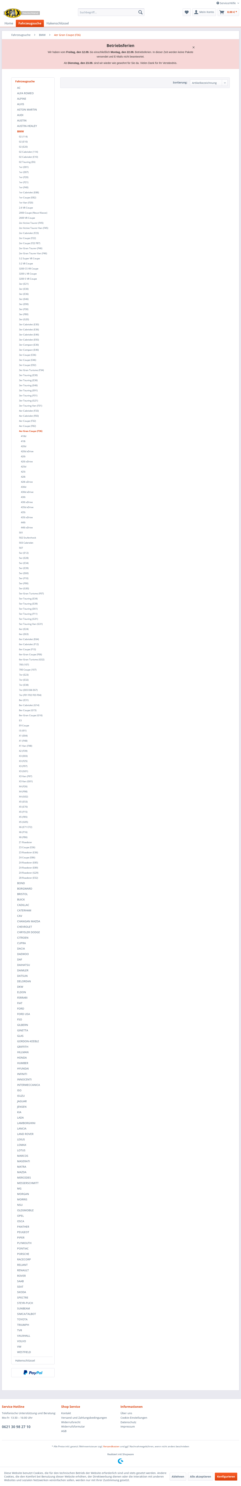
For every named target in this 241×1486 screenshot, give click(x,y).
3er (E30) (24, 289)
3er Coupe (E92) (27, 365)
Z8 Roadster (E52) (28, 877)
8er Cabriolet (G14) (29, 705)
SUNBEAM (23, 1308)
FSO (19, 1019)
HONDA (22, 1057)
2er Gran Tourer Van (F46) (33, 253)
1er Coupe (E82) (27, 197)
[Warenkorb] (228, 12)
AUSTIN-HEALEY (27, 126)
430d (23, 487)
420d (23, 446)
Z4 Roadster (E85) (28, 862)
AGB (63, 1431)
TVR (19, 1330)
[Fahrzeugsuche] (30, 23)
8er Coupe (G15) (28, 710)
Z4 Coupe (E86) (27, 857)
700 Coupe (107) (28, 669)
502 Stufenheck (27, 537)
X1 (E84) (23, 735)
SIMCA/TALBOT (26, 1314)
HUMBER (22, 1063)
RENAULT (23, 1270)
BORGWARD (24, 888)
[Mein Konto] (204, 12)
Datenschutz (128, 1422)
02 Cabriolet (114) (28, 151)
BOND (21, 883)
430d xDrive (27, 492)
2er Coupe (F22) (27, 238)
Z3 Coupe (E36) (27, 847)
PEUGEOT (23, 1232)
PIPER (20, 1237)
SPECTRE (22, 1297)
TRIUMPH (23, 1325)
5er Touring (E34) (28, 598)
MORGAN (23, 1194)
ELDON (21, 992)
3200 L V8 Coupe (28, 273)
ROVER (21, 1275)
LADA (20, 1117)
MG (19, 1188)
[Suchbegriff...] (111, 12)
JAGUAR (22, 1101)
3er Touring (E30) (28, 375)
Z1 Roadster (25, 842)
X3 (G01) (23, 771)
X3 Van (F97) (25, 776)
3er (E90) (24, 304)
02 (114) (23, 136)
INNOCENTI (24, 1079)
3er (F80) (23, 314)
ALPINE (21, 98)
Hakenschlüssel (25, 1360)
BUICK (21, 899)
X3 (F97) (23, 766)
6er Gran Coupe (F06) (30, 654)
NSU (20, 1205)
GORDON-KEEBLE (28, 1041)
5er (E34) (24, 563)
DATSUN (22, 976)
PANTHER (23, 1226)
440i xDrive (27, 527)
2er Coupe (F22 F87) (29, 243)
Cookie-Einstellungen (133, 1417)
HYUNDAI (23, 1068)
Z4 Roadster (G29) (28, 872)
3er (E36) (24, 294)
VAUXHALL (23, 1335)
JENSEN (22, 1106)
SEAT (20, 1286)
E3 (20, 720)
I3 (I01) (23, 730)
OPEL (20, 1215)
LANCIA (21, 1128)
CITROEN (22, 937)
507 (21, 547)
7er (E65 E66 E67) (28, 690)
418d (23, 436)
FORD (20, 1008)
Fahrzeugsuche (25, 81)
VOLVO (21, 1341)
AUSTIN (22, 120)
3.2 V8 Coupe (26, 263)
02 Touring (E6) (27, 162)
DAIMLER (22, 970)
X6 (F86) (23, 837)
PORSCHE (23, 1254)
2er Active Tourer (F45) (31, 223)
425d (23, 466)
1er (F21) (23, 182)
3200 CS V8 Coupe (28, 268)
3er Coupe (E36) (27, 355)
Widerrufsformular (73, 1426)
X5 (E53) (23, 801)
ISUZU (21, 1096)
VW (19, 1346)
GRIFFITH (22, 1046)
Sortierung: (180, 82)
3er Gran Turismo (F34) (31, 370)
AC (19, 88)
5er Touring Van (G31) (31, 624)
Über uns (126, 1413)
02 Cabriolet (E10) (28, 157)
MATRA (21, 1166)
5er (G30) (24, 588)
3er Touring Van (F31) (30, 405)
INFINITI (22, 1074)
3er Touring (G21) (28, 400)
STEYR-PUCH (25, 1303)
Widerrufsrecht (70, 1422)
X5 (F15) (23, 811)
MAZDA (21, 1172)
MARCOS (22, 1156)
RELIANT (22, 1265)
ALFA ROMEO (25, 93)
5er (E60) (24, 573)
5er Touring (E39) (28, 603)
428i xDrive (27, 481)
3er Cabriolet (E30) (29, 324)
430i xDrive (27, 502)
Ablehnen (178, 1476)
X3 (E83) (23, 756)
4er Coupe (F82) (27, 426)
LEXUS (21, 1139)
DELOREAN (24, 981)
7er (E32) (24, 679)
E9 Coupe (24, 725)
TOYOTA (22, 1319)
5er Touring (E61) (28, 608)
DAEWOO (23, 954)
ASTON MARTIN (27, 109)
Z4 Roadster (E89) (28, 867)
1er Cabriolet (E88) (29, 192)
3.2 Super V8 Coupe (29, 258)
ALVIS (20, 104)
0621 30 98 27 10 (16, 1426)
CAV (19, 916)
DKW (20, 986)
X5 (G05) (23, 822)
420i (23, 456)
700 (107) (24, 664)
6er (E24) (24, 629)
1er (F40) (23, 187)
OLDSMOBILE (25, 1210)
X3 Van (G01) (26, 781)
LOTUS (21, 1150)
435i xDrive (27, 517)
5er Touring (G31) (28, 618)
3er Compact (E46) (29, 349)
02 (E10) (23, 141)
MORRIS (22, 1199)
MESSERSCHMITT (28, 1183)
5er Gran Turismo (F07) (31, 593)
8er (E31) (24, 700)
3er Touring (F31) (28, 395)
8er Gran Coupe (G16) (31, 715)
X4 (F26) (23, 786)
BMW (20, 131)
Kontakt (66, 1413)
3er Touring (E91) (28, 390)
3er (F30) (23, 309)
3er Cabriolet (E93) (29, 339)
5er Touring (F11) (28, 613)
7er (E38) (24, 684)
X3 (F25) (23, 761)
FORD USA (23, 1014)
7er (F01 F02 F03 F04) (30, 695)
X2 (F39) (23, 750)
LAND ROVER (25, 1134)
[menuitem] (111, 12)
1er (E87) (24, 172)
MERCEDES (24, 1177)
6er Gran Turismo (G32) (31, 659)
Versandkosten (111, 1446)
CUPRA (21, 943)
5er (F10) (23, 578)
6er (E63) (24, 634)
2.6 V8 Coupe (26, 207)
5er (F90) (23, 583)
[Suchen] (140, 12)
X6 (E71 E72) (25, 827)
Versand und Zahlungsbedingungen (84, 1417)
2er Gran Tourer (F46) (30, 248)
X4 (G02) (23, 796)
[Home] (9, 23)
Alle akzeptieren (200, 1476)
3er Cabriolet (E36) (29, 329)
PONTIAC (23, 1248)
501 (21, 532)
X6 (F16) (23, 832)
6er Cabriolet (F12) (29, 644)
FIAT (19, 1003)
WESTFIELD (24, 1352)
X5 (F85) (23, 816)
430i (23, 497)
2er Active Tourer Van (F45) (33, 228)
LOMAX (21, 1145)
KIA (19, 1112)
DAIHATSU (23, 965)
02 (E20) (23, 146)
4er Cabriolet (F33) (29, 410)
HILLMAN (23, 1052)
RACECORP (24, 1259)
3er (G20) (24, 319)
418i (23, 441)
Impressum (127, 1426)
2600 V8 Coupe (27, 217)
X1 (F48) (23, 740)
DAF (19, 959)
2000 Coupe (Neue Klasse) (33, 212)
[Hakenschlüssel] (57, 23)
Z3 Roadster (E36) (28, 852)
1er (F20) (23, 177)
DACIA (21, 948)
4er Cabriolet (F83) (29, 415)
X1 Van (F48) (25, 745)
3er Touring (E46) (28, 385)
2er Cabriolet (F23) (29, 233)
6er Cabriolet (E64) (29, 639)
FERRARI (22, 997)
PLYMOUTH (24, 1243)
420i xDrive (27, 461)
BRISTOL (22, 894)
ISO (19, 1090)
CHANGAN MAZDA (28, 921)
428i (23, 476)
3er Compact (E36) (29, 344)
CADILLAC (23, 905)
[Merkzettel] (187, 12)
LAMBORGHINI (26, 1123)
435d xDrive (27, 507)
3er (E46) (24, 299)
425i (23, 471)
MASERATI (23, 1161)
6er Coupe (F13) (27, 649)
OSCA (20, 1221)
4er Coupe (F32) (27, 421)
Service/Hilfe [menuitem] (226, 3)
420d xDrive (27, 451)
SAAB (20, 1281)
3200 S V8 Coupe (28, 278)
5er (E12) (24, 553)
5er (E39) (24, 568)
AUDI (20, 115)
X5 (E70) (23, 806)
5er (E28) (24, 558)
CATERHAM (24, 910)
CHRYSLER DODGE (28, 932)
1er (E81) (24, 167)
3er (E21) (24, 283)
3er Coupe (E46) (27, 360)
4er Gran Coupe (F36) (30, 431)
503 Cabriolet (26, 542)
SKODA (21, 1292)
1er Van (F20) (26, 202)
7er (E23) (24, 674)
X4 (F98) (23, 791)
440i (23, 522)
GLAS (20, 1036)
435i (23, 512)
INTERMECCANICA (28, 1085)
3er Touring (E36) (28, 380)
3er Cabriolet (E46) (29, 334)
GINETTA (22, 1030)
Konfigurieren (226, 1476)
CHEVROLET (24, 926)
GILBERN (22, 1025)
